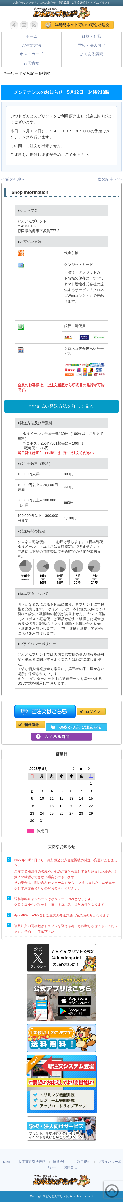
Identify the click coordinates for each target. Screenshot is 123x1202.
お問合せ (31, 63)
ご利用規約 (82, 1161)
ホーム (31, 36)
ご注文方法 (31, 45)
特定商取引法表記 (32, 1161)
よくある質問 (91, 54)
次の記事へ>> (110, 179)
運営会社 (59, 1161)
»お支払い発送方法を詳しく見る (61, 406)
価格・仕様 (91, 36)
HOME (6, 1161)
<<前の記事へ (13, 179)
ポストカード (31, 54)
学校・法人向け (91, 45)
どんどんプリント (57, 1196)
